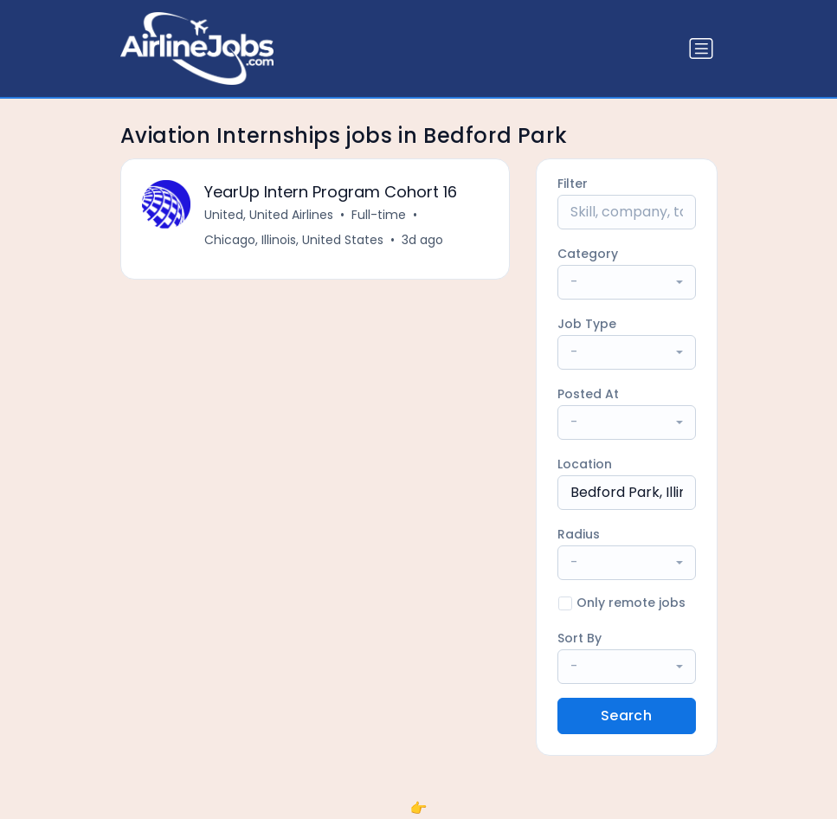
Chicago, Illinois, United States (293, 239)
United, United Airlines (268, 214)
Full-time (378, 214)
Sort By (579, 638)
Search (626, 715)
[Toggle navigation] (701, 48)
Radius (578, 534)
